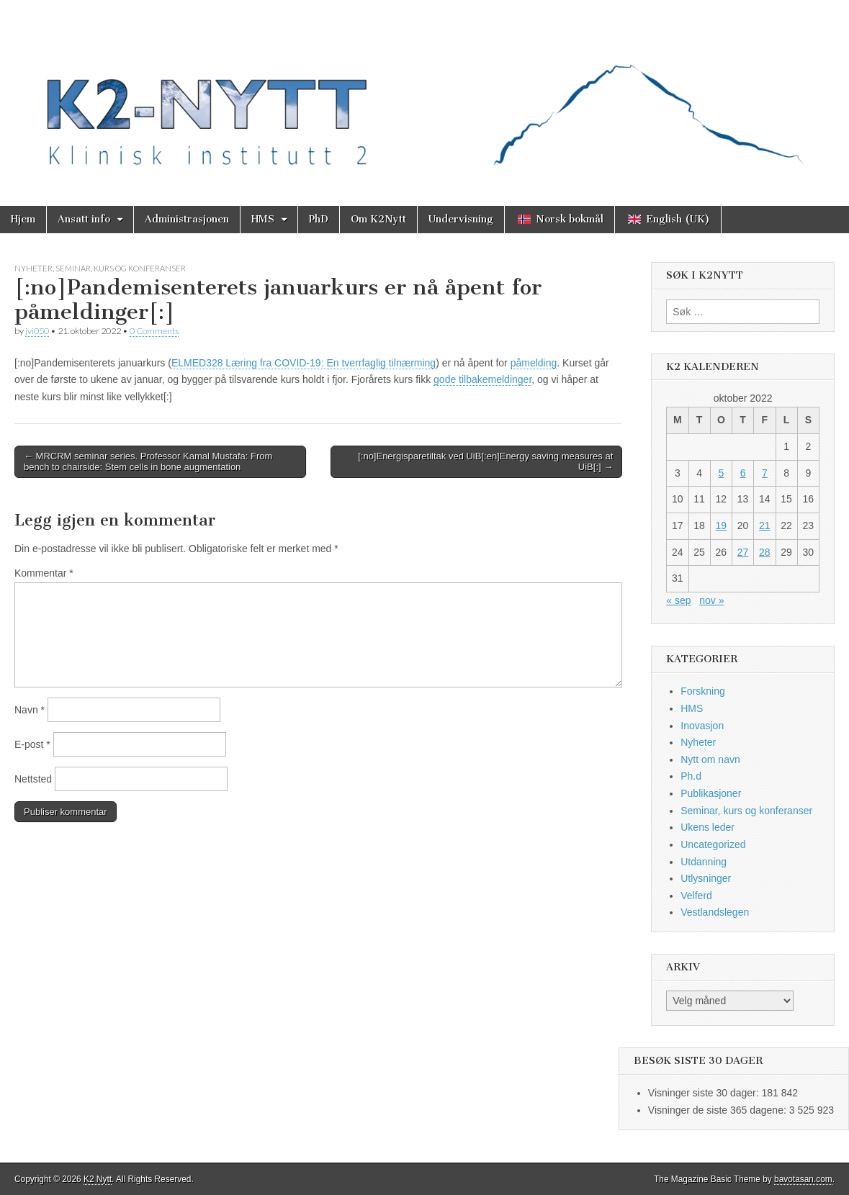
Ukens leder (707, 827)
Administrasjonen (187, 219)
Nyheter (33, 268)
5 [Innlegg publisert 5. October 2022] (721, 473)
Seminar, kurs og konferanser (120, 268)
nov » (711, 600)
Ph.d (690, 776)
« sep (678, 600)
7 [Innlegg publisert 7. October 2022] (765, 473)
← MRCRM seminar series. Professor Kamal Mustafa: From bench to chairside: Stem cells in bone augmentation (148, 462)
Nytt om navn (710, 759)
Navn (29, 710)
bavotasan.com (803, 1179)
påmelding (534, 363)
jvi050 (37, 330)
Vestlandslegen (714, 912)
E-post (32, 744)
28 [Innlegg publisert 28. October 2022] (765, 552)
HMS (262, 219)
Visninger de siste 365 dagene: (718, 1110)
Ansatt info (84, 219)
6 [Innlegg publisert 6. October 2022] (743, 473)
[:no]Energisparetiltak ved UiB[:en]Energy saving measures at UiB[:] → (485, 462)
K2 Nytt (98, 1179)
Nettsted (33, 779)
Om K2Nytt (378, 219)
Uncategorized (712, 844)
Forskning (702, 691)
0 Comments (154, 330)
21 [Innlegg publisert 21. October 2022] (765, 525)
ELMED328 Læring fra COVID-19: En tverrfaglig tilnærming (303, 363)
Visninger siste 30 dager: (705, 1093)
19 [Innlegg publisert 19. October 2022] (721, 525)
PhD (318, 219)
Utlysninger (705, 878)
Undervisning (460, 219)
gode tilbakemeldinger (482, 379)
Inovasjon (702, 725)
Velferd (696, 895)
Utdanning (703, 861)
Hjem (23, 219)
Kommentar (43, 573)
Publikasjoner (710, 793)
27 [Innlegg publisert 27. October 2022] (743, 552)
